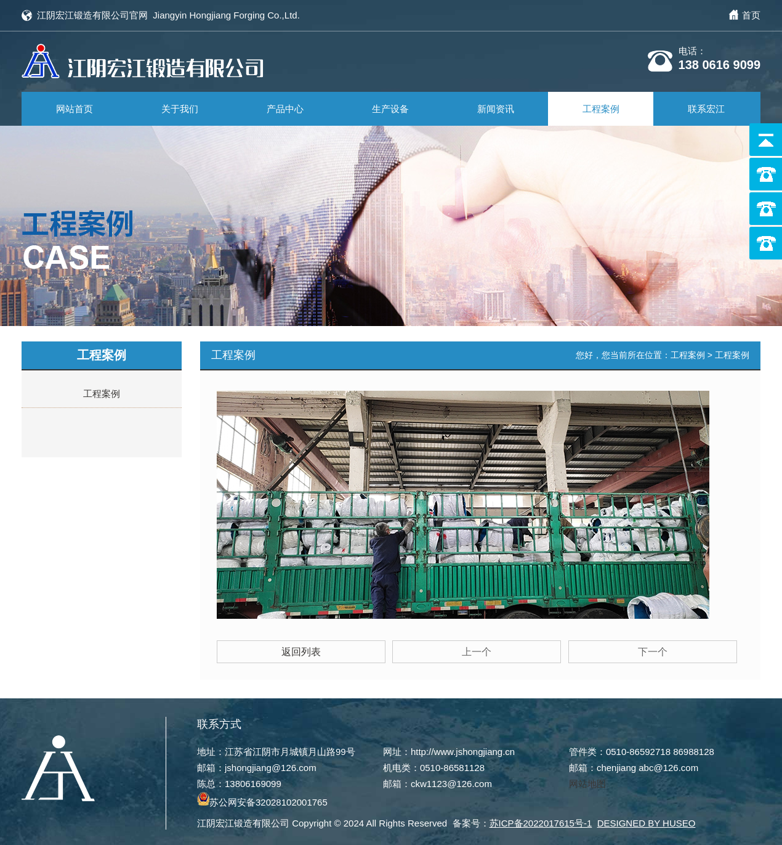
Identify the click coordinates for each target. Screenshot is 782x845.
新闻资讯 (495, 109)
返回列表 (301, 648)
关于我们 (179, 109)
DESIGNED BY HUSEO (646, 820)
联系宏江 (706, 109)
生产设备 (390, 109)
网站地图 (587, 780)
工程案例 (600, 109)
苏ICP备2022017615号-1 (541, 820)
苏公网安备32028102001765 (262, 799)
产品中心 (285, 109)
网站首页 (74, 109)
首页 (751, 15)
